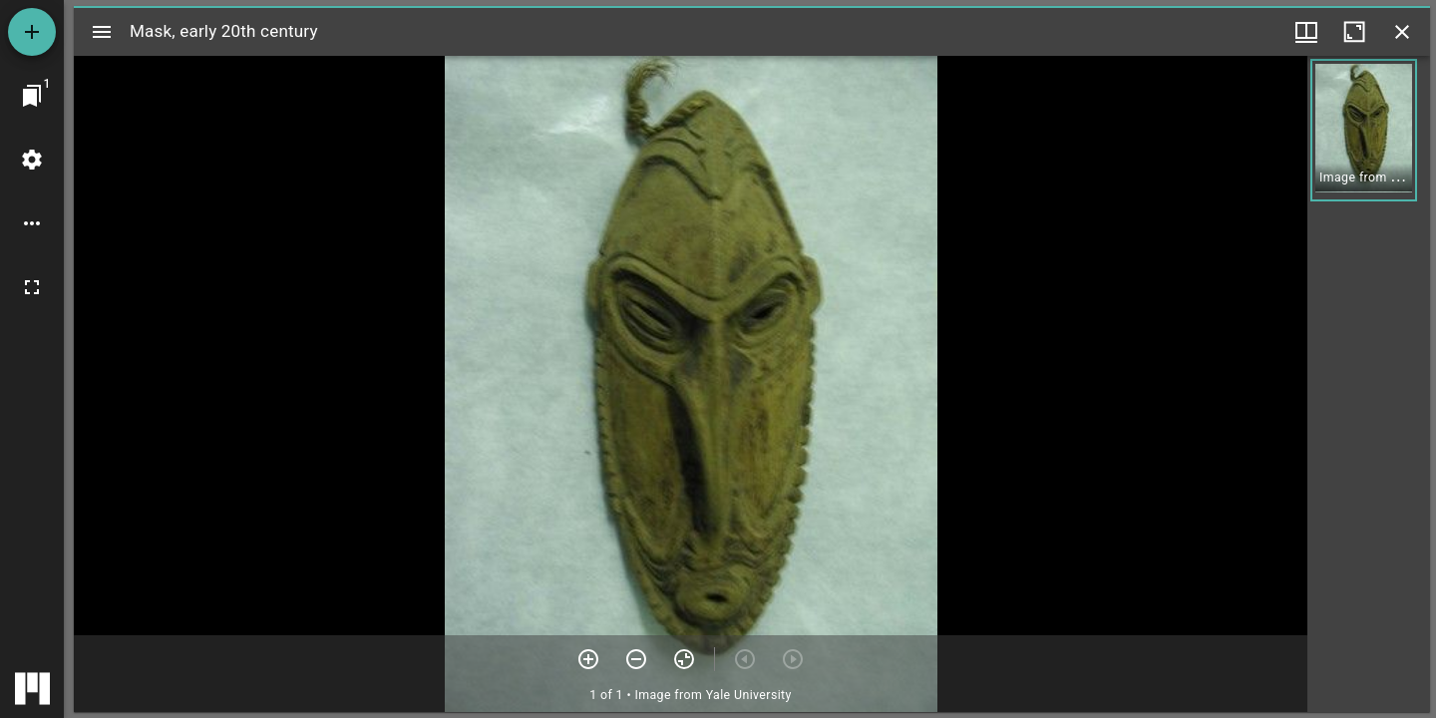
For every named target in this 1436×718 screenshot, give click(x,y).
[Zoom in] (588, 659)
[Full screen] (32, 287)
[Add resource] (32, 32)
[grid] (1368, 384)
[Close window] (1402, 32)
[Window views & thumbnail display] (1306, 32)
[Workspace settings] (32, 159)
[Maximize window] (1354, 32)
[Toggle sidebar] (102, 32)
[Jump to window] (32, 96)
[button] (1363, 130)
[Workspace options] (32, 223)
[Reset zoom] (684, 659)
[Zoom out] (636, 659)
